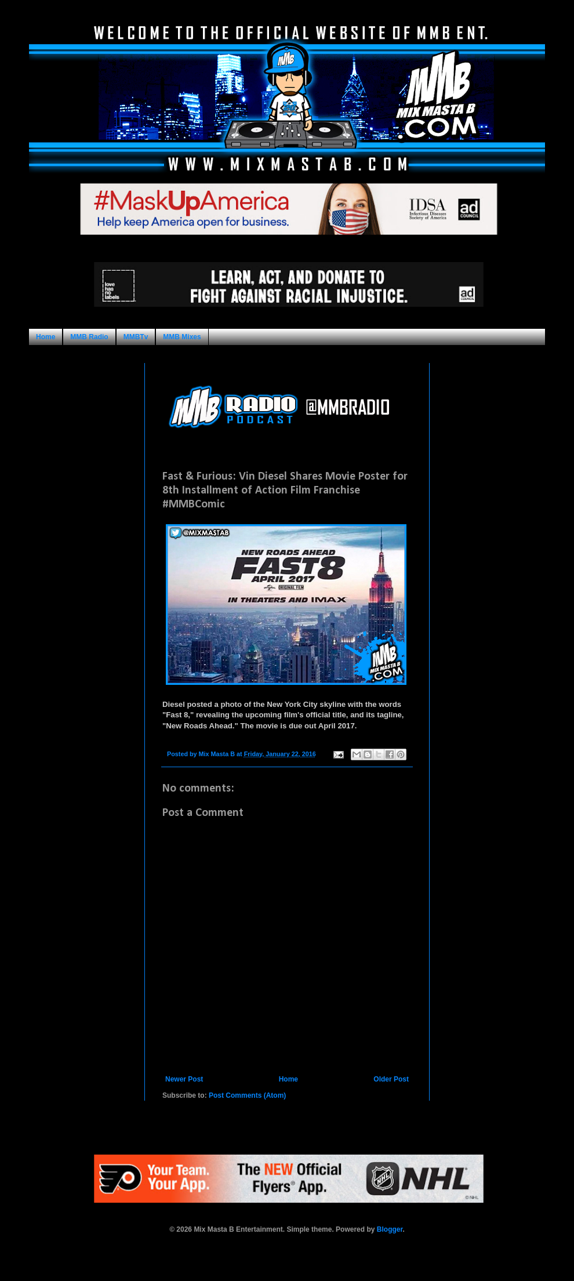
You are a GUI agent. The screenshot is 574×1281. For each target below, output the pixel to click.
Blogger (390, 1229)
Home (45, 337)
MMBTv (135, 337)
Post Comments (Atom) (247, 1095)
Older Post (391, 1079)
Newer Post (184, 1079)
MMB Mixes (182, 337)
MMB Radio (89, 337)
